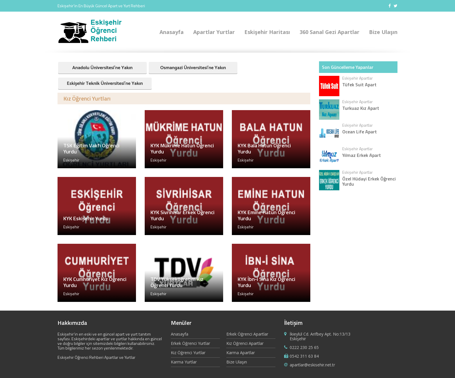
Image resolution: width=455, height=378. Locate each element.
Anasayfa (172, 31)
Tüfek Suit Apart (359, 84)
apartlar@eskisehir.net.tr (312, 365)
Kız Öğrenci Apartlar (245, 343)
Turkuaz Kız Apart (360, 108)
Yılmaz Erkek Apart (361, 155)
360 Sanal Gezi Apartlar (329, 31)
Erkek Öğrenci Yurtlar (190, 343)
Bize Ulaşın (383, 31)
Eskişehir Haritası (267, 31)
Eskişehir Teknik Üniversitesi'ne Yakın (105, 83)
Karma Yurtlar (184, 362)
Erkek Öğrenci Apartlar (247, 334)
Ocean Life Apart (359, 131)
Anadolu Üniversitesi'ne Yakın (102, 68)
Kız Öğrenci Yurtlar (188, 352)
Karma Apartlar (240, 352)
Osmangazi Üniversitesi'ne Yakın (193, 68)
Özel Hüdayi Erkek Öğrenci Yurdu (369, 181)
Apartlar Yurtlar (214, 31)
